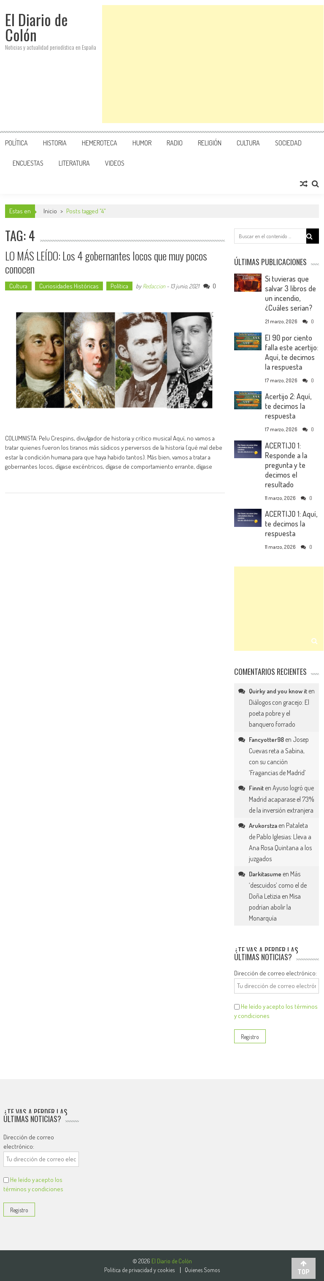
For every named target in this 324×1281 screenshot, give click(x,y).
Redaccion (154, 286)
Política (16, 143)
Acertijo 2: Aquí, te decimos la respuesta (288, 406)
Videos (114, 163)
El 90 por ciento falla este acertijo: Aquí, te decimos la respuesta (291, 352)
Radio (175, 143)
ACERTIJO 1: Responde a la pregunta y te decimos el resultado (286, 465)
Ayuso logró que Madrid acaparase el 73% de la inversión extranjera (281, 799)
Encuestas (28, 163)
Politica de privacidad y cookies (139, 1270)
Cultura (248, 143)
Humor (141, 143)
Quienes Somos (202, 1270)
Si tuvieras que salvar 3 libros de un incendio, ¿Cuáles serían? (290, 293)
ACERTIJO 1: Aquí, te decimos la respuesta (291, 523)
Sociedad (288, 143)
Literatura (74, 163)
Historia (55, 143)
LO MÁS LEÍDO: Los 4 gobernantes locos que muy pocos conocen (106, 262)
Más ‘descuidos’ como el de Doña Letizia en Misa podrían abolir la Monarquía (278, 896)
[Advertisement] (213, 64)
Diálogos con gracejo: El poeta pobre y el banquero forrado (279, 713)
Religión (209, 143)
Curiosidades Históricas (69, 286)
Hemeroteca (99, 143)
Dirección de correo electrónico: (275, 973)
